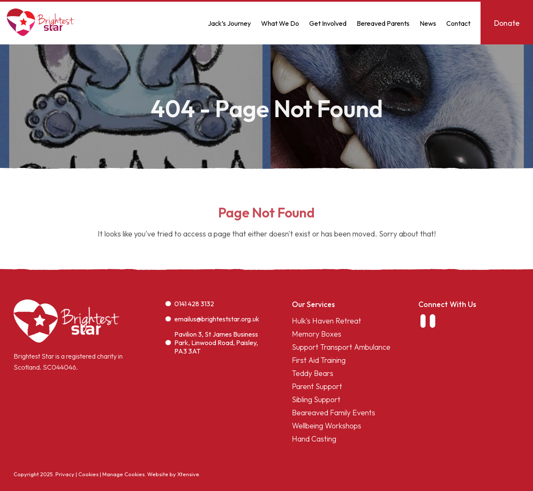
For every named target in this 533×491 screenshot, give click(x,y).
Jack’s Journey (229, 23)
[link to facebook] (423, 321)
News (428, 23)
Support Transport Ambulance (341, 347)
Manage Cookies (123, 474)
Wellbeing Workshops (326, 426)
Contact (458, 23)
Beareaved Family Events (333, 412)
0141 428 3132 (189, 303)
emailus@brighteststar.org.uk (212, 319)
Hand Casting (314, 439)
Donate (506, 23)
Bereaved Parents (383, 23)
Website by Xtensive (173, 474)
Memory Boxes (316, 334)
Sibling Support (316, 399)
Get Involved (327, 23)
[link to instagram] (432, 321)
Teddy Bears (312, 373)
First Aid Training (319, 360)
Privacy (64, 474)
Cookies (88, 474)
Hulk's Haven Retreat (326, 321)
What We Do (280, 23)
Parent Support (317, 386)
